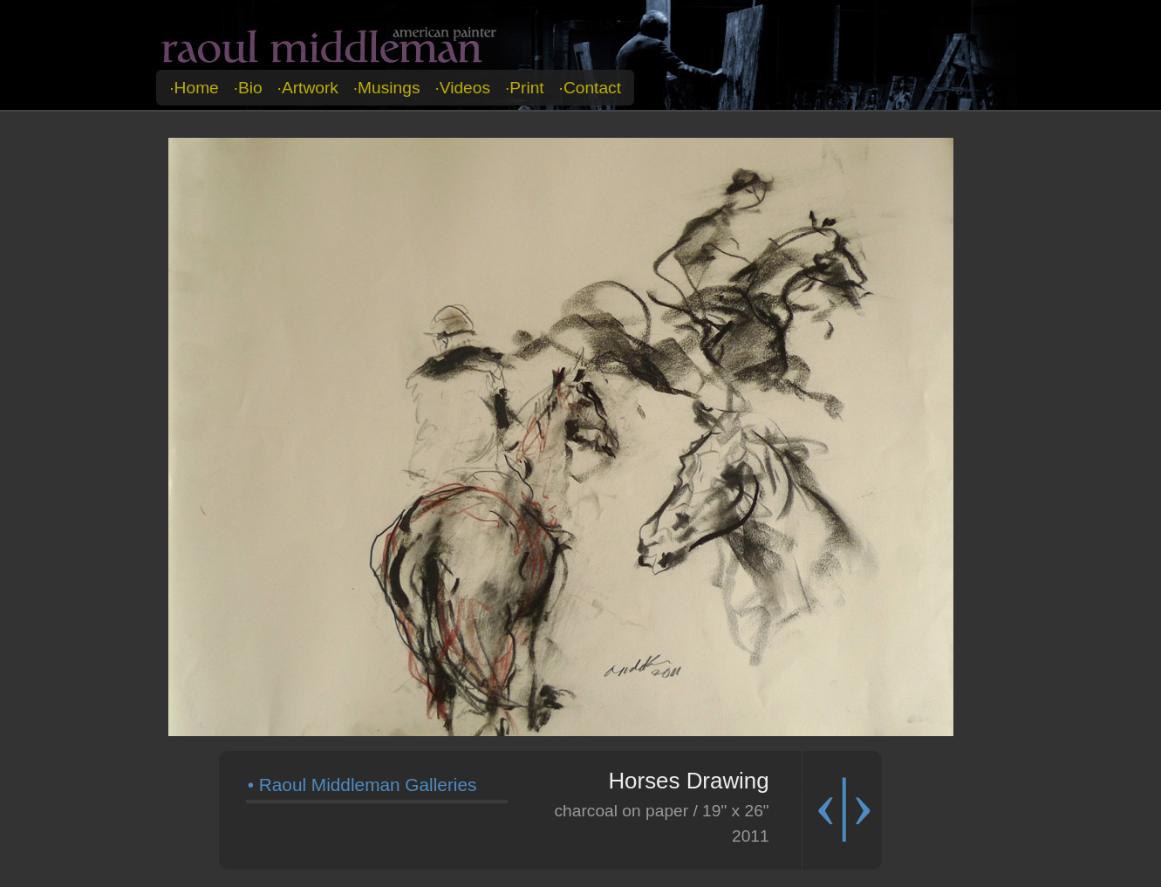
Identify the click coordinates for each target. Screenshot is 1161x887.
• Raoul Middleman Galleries (362, 784)
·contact (590, 87)
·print (524, 87)
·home (194, 87)
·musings (386, 87)
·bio (248, 87)
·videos (462, 87)
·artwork (307, 87)
